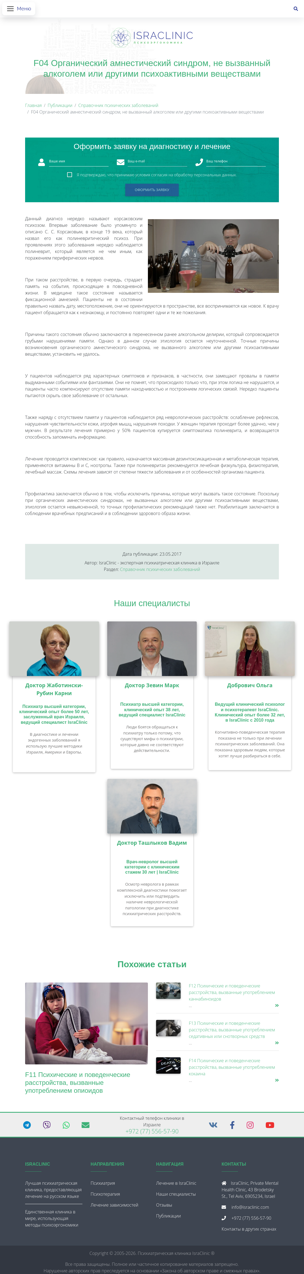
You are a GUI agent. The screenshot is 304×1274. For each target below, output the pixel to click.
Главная (33, 108)
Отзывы (164, 1207)
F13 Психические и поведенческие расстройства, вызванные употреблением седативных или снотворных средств (232, 1031)
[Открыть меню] (18, 9)
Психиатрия (103, 1185)
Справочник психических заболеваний (118, 108)
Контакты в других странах (249, 1231)
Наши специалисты (152, 605)
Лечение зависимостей (114, 1207)
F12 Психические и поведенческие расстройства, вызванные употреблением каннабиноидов (232, 994)
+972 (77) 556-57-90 (152, 1133)
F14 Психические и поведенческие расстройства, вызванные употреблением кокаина (232, 1069)
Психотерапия (105, 1196)
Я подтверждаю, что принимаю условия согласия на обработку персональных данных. (157, 177)
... (190, 1008)
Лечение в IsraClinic (176, 1185)
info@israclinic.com (250, 1209)
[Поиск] (296, 10)
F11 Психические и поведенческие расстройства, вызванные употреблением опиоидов (77, 1084)
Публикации (59, 108)
